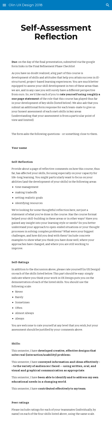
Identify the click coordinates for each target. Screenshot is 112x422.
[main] (56, 32)
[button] (4, 5)
